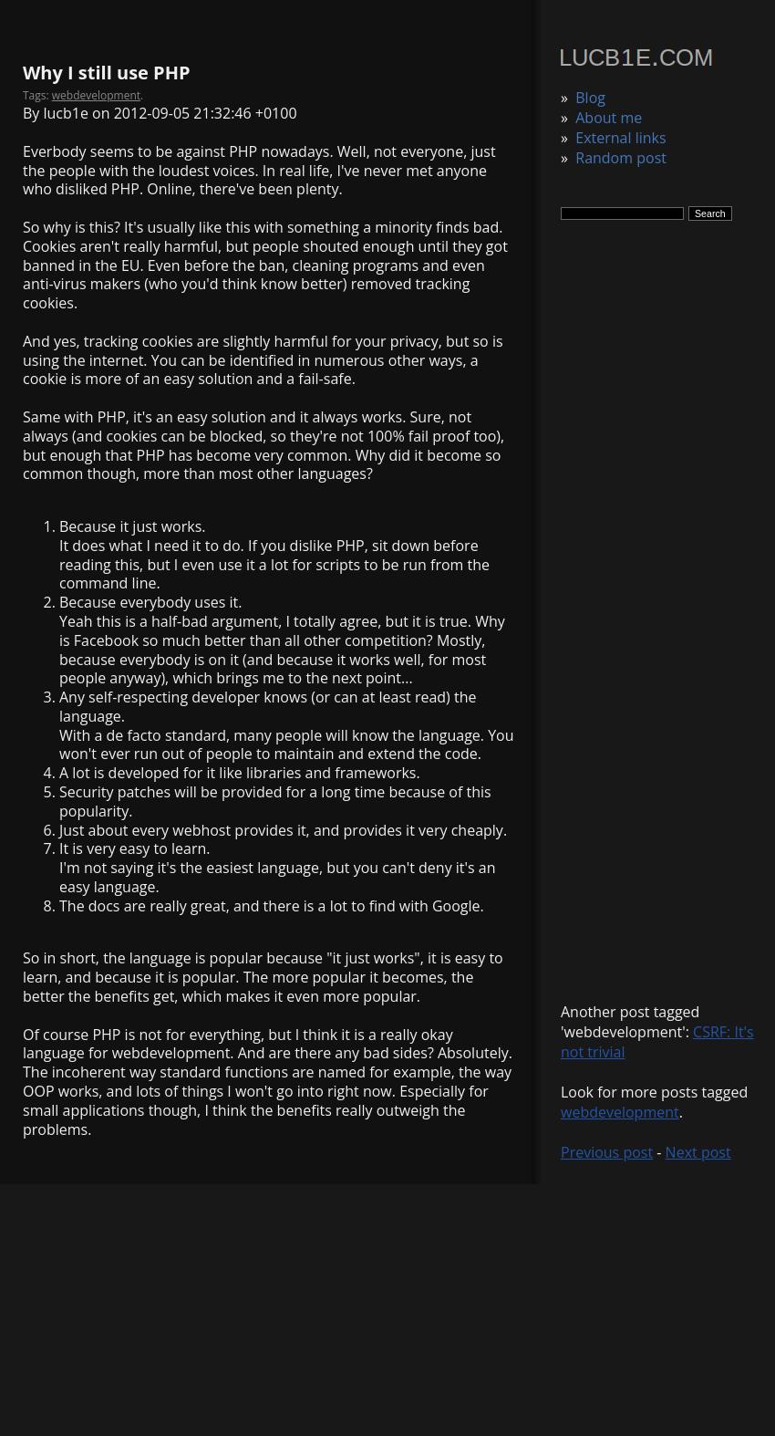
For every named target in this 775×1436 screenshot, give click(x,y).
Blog (590, 98)
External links (620, 138)
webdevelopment (620, 1112)
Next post (698, 1152)
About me (608, 118)
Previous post (607, 1152)
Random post (620, 158)
